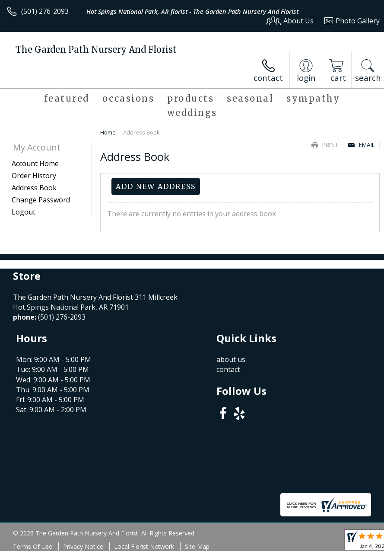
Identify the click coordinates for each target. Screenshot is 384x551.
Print (325, 145)
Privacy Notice (83, 546)
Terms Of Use (32, 546)
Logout (23, 212)
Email (361, 145)
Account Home (35, 163)
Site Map (197, 546)
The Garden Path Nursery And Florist (96, 49)
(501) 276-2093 (45, 11)
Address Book (34, 187)
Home (108, 132)
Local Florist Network (144, 546)
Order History (34, 175)
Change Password (41, 200)
